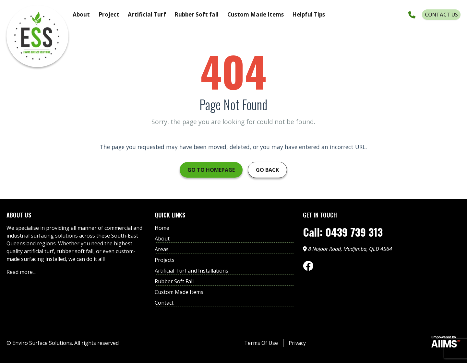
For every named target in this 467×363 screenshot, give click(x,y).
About (81, 14)
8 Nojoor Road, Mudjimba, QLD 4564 (347, 248)
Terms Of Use (261, 342)
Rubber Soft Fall (174, 281)
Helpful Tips (308, 14)
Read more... (21, 271)
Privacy (297, 342)
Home (162, 227)
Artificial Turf (147, 14)
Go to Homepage (211, 169)
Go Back (267, 169)
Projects (164, 259)
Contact (164, 302)
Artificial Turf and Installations (191, 270)
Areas (162, 249)
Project (109, 14)
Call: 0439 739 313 (343, 232)
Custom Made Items (255, 14)
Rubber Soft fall (196, 14)
